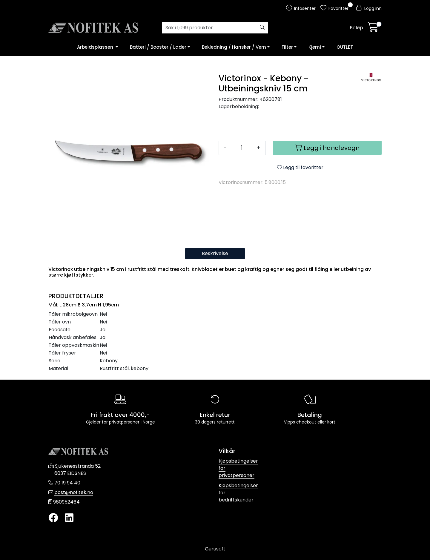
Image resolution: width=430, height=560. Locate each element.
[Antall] (241, 148)
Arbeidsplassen (95, 47)
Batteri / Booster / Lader (158, 47)
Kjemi (314, 47)
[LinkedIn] (69, 518)
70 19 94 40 (67, 482)
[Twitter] (53, 518)
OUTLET (345, 47)
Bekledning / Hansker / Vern (234, 47)
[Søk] (209, 28)
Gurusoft (215, 548)
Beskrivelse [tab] (215, 253)
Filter (287, 47)
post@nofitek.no (73, 492)
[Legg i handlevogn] (327, 148)
